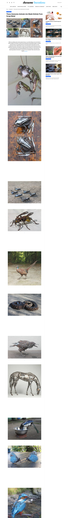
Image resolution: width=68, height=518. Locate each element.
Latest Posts (48, 6)
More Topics (55, 6)
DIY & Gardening (31, 6)
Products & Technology (39, 6)
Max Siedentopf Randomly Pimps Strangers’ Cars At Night (54, 39)
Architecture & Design (22, 6)
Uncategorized (11, 9)
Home (7, 9)
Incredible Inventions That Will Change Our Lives (53, 22)
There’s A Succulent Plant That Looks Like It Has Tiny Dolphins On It (54, 57)
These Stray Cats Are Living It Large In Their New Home (54, 74)
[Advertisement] (24, 170)
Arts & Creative (13, 6)
